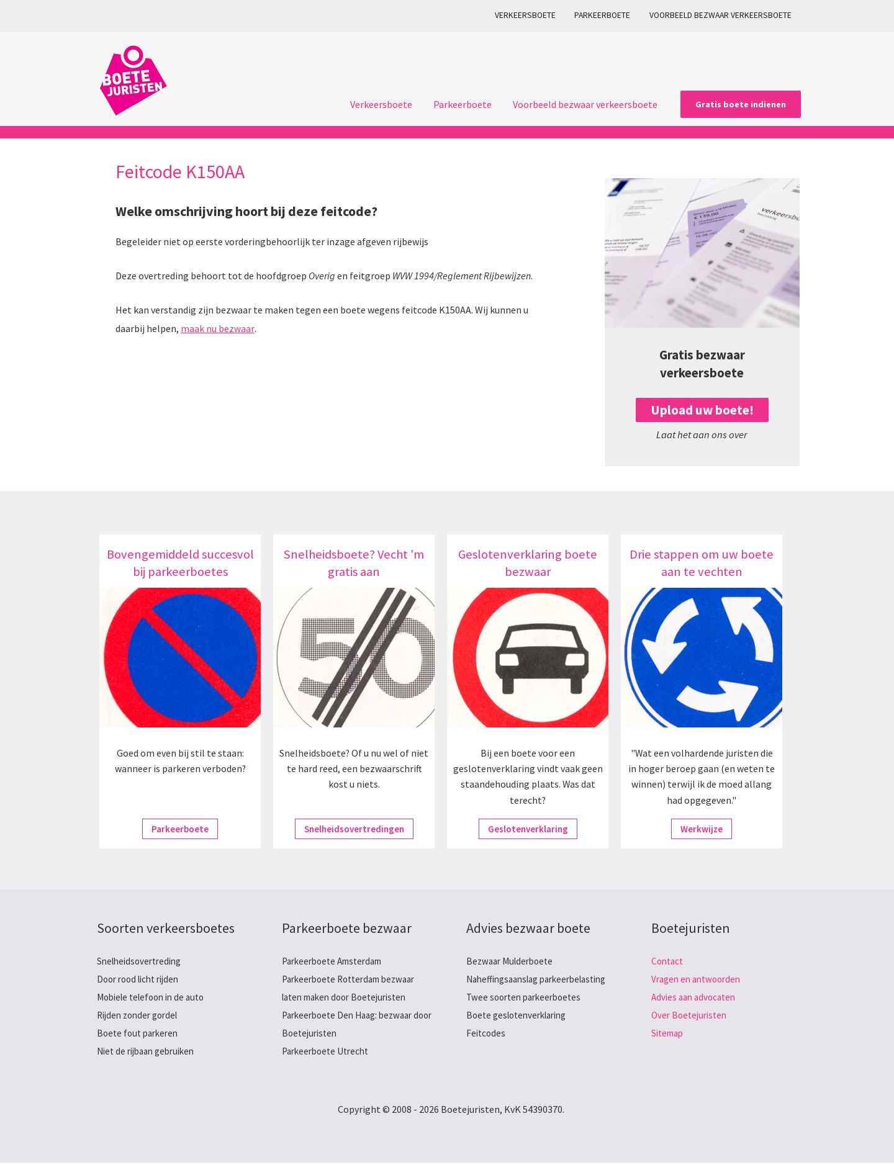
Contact (668, 961)
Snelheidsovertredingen (354, 829)
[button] (740, 104)
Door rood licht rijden (142, 979)
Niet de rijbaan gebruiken (150, 1052)
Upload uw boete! (702, 410)
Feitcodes (486, 1052)
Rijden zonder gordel (141, 1016)
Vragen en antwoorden (699, 979)
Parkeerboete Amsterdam (337, 961)
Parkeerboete (605, 15)
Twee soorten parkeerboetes (527, 1016)
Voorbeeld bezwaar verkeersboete (721, 15)
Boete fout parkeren (140, 1034)
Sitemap (669, 1034)
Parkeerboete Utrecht (329, 1052)
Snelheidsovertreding (142, 961)
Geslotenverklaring (527, 829)
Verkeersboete (530, 15)
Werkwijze (702, 829)
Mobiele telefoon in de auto (155, 997)
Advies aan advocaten (696, 997)
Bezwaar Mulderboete (512, 961)
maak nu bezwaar (217, 328)
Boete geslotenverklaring (521, 1034)
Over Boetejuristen (691, 1016)
